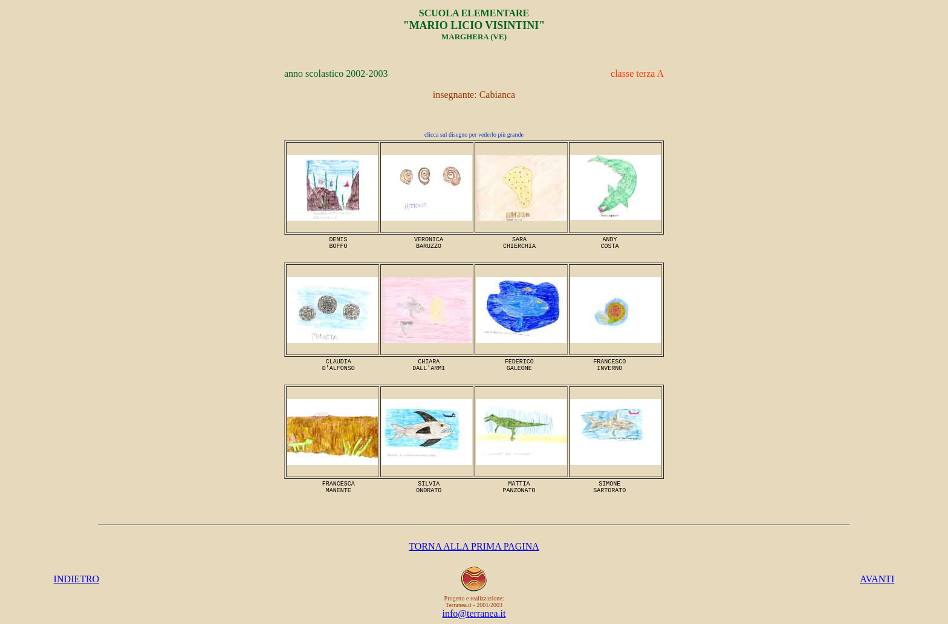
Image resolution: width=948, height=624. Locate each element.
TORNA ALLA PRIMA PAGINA (474, 546)
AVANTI (877, 579)
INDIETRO (77, 579)
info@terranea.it (474, 613)
